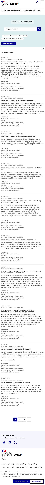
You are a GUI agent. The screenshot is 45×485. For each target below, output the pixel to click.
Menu (42, 2)
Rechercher (37, 2)
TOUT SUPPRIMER (8, 43)
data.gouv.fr (31, 464)
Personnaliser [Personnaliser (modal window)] (36, 481)
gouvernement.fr (6, 467)
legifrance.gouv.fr (21, 467)
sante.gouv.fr (20, 464)
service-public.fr (35, 467)
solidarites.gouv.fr (7, 464)
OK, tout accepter (21, 481)
